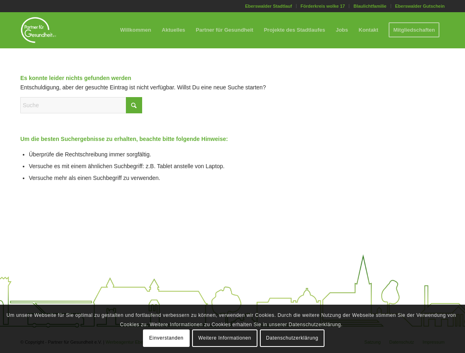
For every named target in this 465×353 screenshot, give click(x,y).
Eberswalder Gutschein (420, 6)
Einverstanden (166, 338)
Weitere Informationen (224, 338)
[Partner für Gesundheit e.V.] (38, 30)
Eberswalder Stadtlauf (268, 6)
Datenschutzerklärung (292, 338)
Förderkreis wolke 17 (323, 6)
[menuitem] (268, 6)
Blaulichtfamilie (369, 6)
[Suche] (81, 105)
